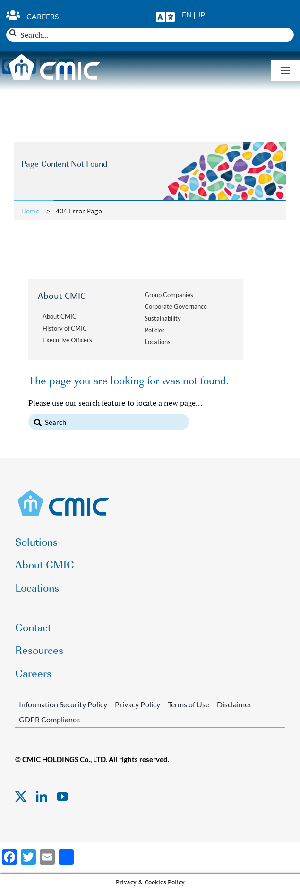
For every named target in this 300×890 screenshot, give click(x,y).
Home (30, 210)
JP (201, 14)
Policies (155, 330)
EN (187, 14)
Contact (33, 627)
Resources (39, 649)
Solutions (36, 541)
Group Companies (169, 294)
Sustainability (163, 318)
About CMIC (60, 316)
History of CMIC (65, 328)
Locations (158, 342)
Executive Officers (67, 340)
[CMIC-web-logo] (63, 492)
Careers (42, 16)
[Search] (13, 33)
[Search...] (150, 35)
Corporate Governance (176, 306)
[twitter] (20, 796)
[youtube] (62, 796)
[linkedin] (41, 796)
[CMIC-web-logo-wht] (54, 56)
